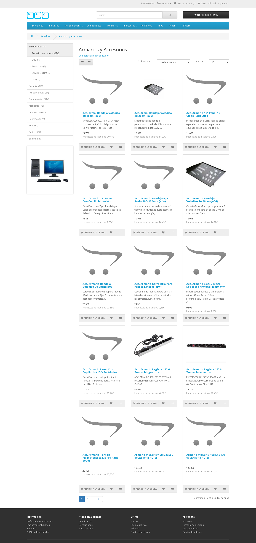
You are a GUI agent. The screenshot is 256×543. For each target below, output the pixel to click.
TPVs (160, 25)
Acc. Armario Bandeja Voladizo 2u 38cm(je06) (97, 285)
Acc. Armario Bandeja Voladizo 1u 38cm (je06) (202, 200)
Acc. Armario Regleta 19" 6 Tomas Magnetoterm (152, 370)
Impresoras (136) (37, 112)
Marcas (134, 521)
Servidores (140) (37, 46)
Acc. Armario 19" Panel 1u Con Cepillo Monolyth (99, 200)
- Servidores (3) (37, 66)
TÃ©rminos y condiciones (40, 521)
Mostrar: (199, 61)
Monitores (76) (36, 105)
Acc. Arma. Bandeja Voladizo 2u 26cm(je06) (153, 114)
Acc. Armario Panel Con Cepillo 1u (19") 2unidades (99, 370)
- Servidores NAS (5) (39, 72)
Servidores (37, 25)
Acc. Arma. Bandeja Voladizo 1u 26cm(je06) (101, 114)
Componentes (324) (39, 99)
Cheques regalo (139, 524)
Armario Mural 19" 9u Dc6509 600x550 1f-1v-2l (153, 456)
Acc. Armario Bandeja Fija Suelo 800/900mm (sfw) (151, 200)
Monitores (112, 25)
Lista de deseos (191, 528)
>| (99, 499)
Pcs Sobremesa (73, 25)
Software (186, 25)
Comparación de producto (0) (94, 55)
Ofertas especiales (140, 532)
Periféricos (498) (37, 118)
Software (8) (35, 138)
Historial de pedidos (193, 524)
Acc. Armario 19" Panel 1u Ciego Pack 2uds (203, 114)
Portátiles (54, 25)
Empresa (31, 528)
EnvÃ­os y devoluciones (38, 524)
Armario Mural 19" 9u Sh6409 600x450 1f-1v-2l (205, 456)
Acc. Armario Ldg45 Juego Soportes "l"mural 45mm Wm (205, 285)
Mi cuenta (187, 521)
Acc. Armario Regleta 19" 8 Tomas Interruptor (204, 370)
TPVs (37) (33, 125)
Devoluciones (85, 524)
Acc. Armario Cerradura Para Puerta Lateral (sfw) (153, 285)
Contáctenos (85, 521)
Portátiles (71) (36, 86)
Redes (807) (35, 132)
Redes (172, 25)
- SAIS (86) (34, 59)
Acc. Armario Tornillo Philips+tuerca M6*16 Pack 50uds (100, 457)
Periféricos (146, 25)
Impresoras (129, 25)
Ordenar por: (144, 61)
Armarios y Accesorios (70, 36)
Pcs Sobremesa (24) (39, 92)
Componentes (94, 25)
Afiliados (135, 528)
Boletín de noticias (192, 532)
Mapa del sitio (86, 528)
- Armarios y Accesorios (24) (44, 53)
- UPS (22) (34, 79)
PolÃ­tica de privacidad (38, 532)
